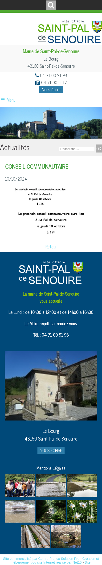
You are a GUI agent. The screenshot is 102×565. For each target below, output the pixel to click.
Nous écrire (51, 89)
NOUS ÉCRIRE (51, 450)
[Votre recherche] (76, 149)
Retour (51, 246)
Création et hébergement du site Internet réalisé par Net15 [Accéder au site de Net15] (55, 560)
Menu (11, 99)
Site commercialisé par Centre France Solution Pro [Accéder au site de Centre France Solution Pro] (41, 559)
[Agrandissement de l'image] (20, 495)
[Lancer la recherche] (99, 148)
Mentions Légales (51, 467)
